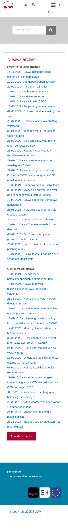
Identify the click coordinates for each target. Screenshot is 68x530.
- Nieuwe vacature (25, 96)
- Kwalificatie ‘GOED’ (27, 101)
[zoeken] (51, 30)
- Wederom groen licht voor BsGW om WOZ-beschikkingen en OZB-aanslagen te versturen (31, 175)
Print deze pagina (21, 436)
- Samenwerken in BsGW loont (33, 185)
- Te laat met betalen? (27, 91)
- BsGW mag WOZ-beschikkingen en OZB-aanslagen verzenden (27, 288)
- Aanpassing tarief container (31, 106)
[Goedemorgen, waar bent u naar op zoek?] (29, 30)
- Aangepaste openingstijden (31, 81)
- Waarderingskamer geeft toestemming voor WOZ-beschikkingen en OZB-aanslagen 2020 (32, 382)
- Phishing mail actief (27, 86)
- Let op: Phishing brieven (30, 219)
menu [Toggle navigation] (53, 12)
